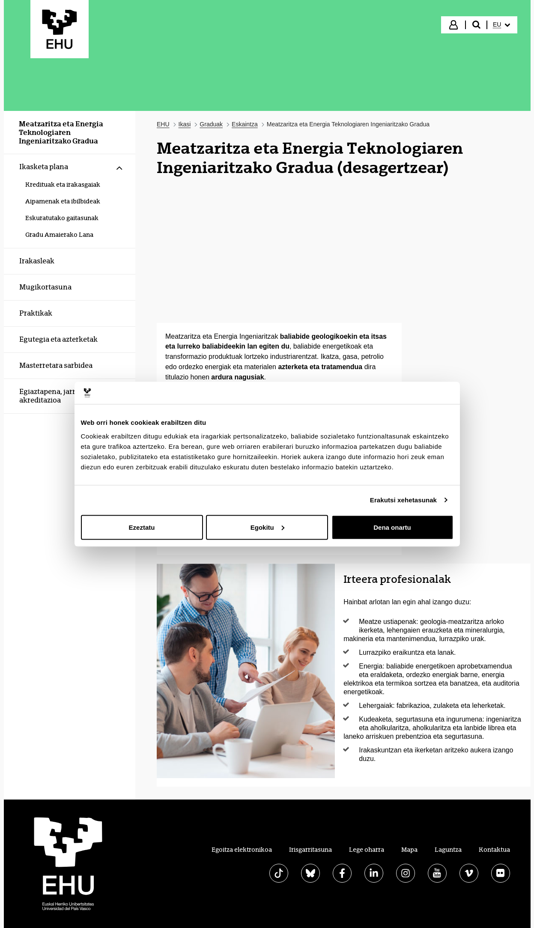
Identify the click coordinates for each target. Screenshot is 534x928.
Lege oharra (366, 849)
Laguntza (448, 849)
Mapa (409, 849)
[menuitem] (501, 24)
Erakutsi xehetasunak (403, 500)
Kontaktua (494, 849)
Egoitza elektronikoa (242, 849)
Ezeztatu (142, 527)
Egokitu (267, 527)
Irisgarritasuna (310, 849)
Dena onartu (392, 527)
